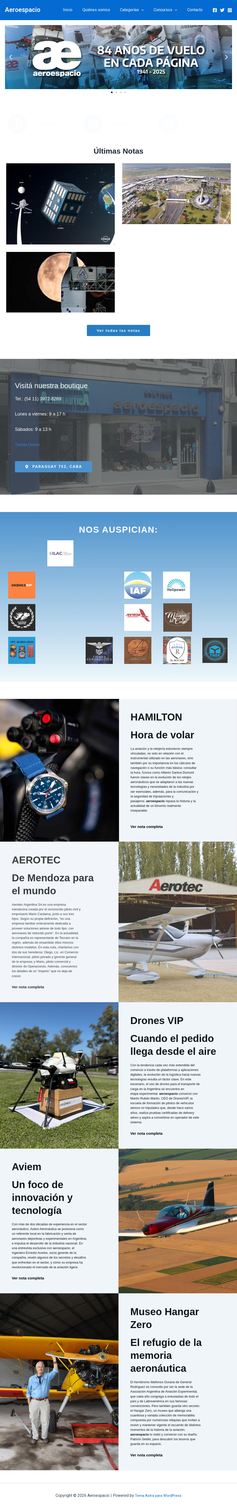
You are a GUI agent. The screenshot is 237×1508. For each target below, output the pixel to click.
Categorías (137, 10)
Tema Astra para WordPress (158, 1495)
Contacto (196, 9)
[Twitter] (222, 10)
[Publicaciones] (93, 124)
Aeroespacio (22, 9)
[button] (146, 10)
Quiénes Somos (47, 124)
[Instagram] (230, 10)
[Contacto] (169, 124)
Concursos (168, 10)
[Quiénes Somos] (17, 124)
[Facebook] (215, 10)
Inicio (76, 9)
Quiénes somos (103, 9)
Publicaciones (119, 124)
